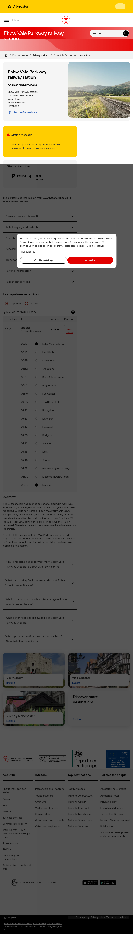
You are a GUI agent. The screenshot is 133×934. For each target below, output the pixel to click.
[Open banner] (120, 6)
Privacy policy (27, 251)
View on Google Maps (25, 112)
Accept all (91, 260)
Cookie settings (42, 260)
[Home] (6, 55)
